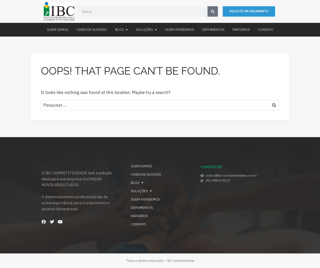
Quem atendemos (179, 30)
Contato (265, 30)
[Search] (213, 11)
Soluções (146, 29)
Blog (121, 29)
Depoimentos (213, 30)
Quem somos (57, 30)
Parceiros (241, 30)
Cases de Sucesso (92, 30)
